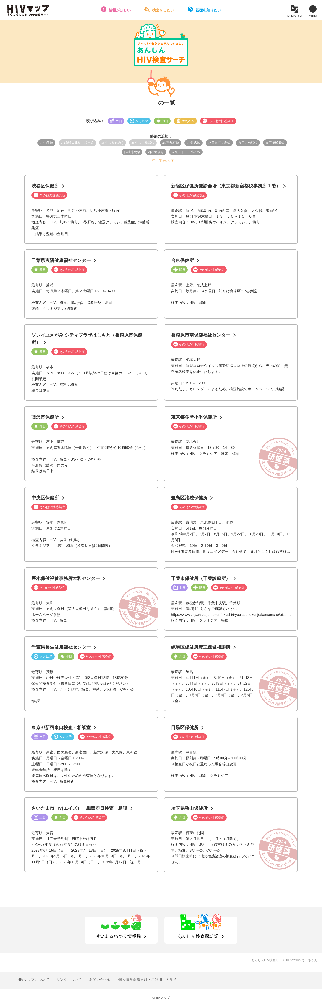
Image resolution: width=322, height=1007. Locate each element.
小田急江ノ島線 (219, 143)
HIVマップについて (33, 979)
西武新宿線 (156, 152)
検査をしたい (163, 10)
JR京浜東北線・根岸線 (77, 143)
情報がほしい (120, 10)
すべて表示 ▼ (162, 160)
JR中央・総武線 (142, 143)
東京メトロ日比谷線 (185, 152)
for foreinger (294, 15)
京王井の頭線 (247, 143)
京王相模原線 (275, 143)
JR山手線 (46, 143)
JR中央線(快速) (112, 143)
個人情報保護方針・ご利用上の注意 (147, 979)
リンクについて (69, 979)
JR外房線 (193, 143)
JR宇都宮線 (170, 143)
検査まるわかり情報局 (118, 936)
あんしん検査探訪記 (197, 936)
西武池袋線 (132, 152)
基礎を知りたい (208, 10)
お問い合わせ (100, 979)
